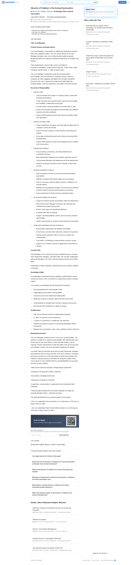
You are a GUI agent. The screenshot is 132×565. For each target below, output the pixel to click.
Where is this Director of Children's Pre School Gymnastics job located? (58, 470)
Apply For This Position (104, 553)
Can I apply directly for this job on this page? (58, 456)
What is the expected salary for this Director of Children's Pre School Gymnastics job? (58, 494)
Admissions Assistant (42, 519)
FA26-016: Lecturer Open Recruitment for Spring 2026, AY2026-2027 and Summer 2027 (103, 58)
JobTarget (42, 560)
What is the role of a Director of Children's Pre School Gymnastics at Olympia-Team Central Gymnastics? (58, 463)
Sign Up (122, 2)
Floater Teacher (94, 72)
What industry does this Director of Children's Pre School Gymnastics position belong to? (58, 486)
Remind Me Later (67, 435)
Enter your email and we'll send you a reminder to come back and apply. (53, 430)
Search (95, 2)
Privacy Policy (89, 560)
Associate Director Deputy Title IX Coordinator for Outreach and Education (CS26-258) (102, 28)
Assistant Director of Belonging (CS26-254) (50, 538)
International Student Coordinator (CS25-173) (51, 548)
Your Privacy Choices (111, 560)
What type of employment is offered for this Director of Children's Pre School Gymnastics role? (58, 478)
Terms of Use (99, 560)
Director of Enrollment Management (47, 529)
